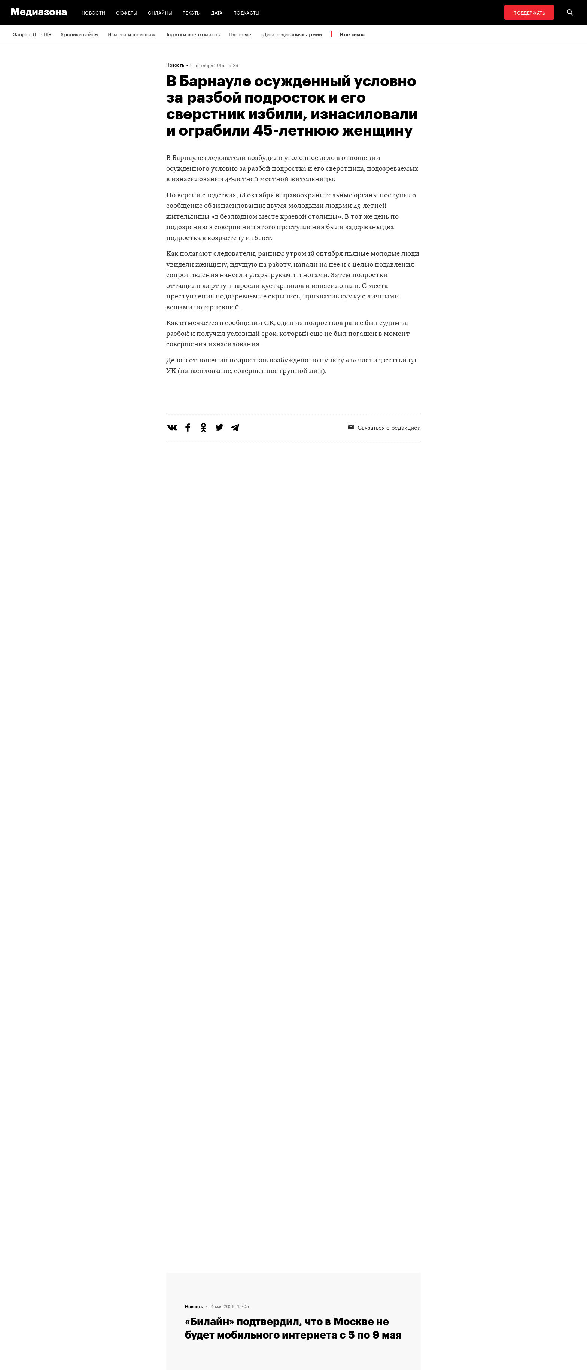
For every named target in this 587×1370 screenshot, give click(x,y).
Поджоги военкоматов (192, 34)
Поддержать (529, 12)
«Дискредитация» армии (291, 34)
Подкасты (246, 12)
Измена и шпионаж (131, 34)
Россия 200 (275, 1318)
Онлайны (160, 12)
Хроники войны (79, 34)
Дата (216, 12)
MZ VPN (270, 1304)
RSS (269, 1276)
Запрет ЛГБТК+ (32, 34)
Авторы (177, 1304)
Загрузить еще (293, 1058)
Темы (175, 1318)
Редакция (180, 1276)
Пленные (240, 34)
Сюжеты (126, 12)
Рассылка (273, 1290)
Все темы (352, 34)
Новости (94, 12)
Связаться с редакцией (384, 457)
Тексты (192, 12)
